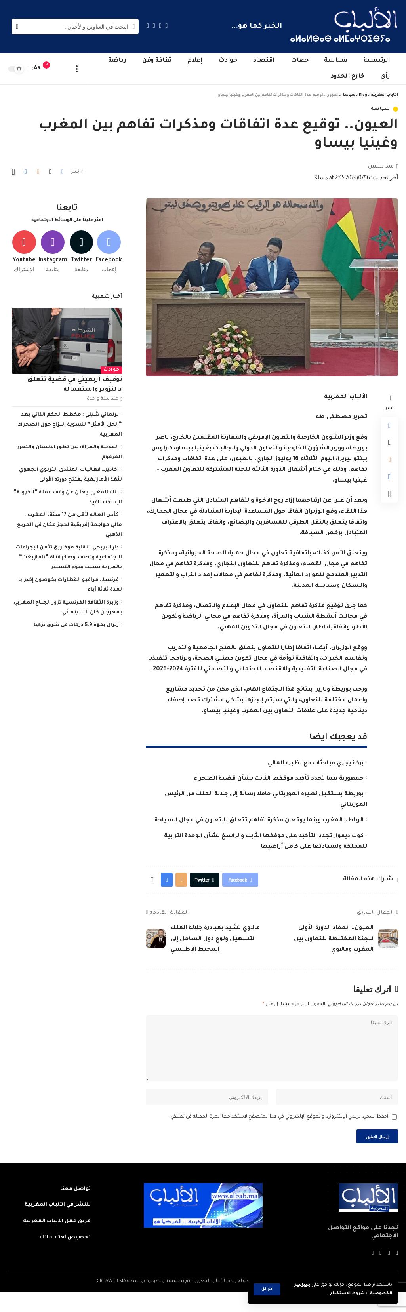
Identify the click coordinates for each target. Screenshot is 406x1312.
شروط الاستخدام (340, 1293)
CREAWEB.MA (111, 1301)
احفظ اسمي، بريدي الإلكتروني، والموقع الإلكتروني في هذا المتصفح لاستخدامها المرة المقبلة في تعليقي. (278, 1134)
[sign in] (62, 69)
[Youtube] (21, 247)
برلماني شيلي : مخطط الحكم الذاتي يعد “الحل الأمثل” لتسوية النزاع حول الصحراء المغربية (70, 424)
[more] (77, 69)
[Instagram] (148, 25)
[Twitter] (160, 25)
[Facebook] (167, 25)
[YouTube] (154, 25)
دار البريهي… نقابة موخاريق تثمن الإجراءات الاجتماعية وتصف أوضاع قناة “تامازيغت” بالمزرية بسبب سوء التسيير (69, 547)
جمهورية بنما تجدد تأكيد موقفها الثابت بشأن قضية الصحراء (279, 779)
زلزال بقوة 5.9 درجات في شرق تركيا (76, 614)
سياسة (381, 109)
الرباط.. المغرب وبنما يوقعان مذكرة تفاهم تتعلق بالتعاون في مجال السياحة (259, 820)
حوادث (111, 369)
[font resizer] (37, 68)
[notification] (50, 69)
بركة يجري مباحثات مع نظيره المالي (316, 763)
